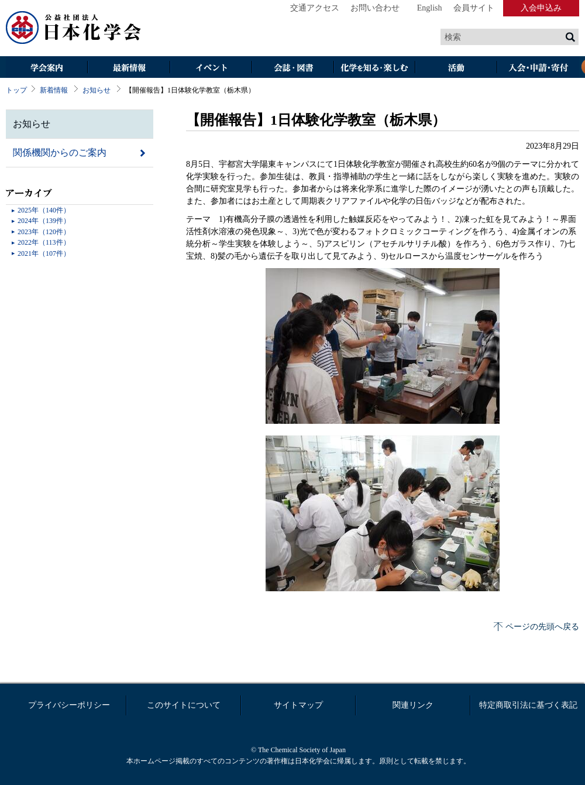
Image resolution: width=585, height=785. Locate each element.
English (429, 8)
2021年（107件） (44, 253)
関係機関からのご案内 (59, 152)
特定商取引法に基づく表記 (528, 705)
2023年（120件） (44, 232)
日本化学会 (74, 28)
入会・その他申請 (538, 68)
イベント (211, 68)
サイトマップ (298, 705)
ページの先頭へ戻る (542, 626)
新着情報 (54, 90)
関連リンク (413, 705)
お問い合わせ (375, 8)
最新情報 (129, 68)
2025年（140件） (44, 210)
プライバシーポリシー (69, 705)
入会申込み (541, 8)
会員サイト (473, 8)
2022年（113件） (44, 242)
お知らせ (96, 90)
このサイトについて (184, 705)
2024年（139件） (44, 221)
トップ (16, 90)
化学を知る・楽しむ (374, 68)
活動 (456, 68)
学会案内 (47, 68)
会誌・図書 (292, 68)
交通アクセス (314, 8)
